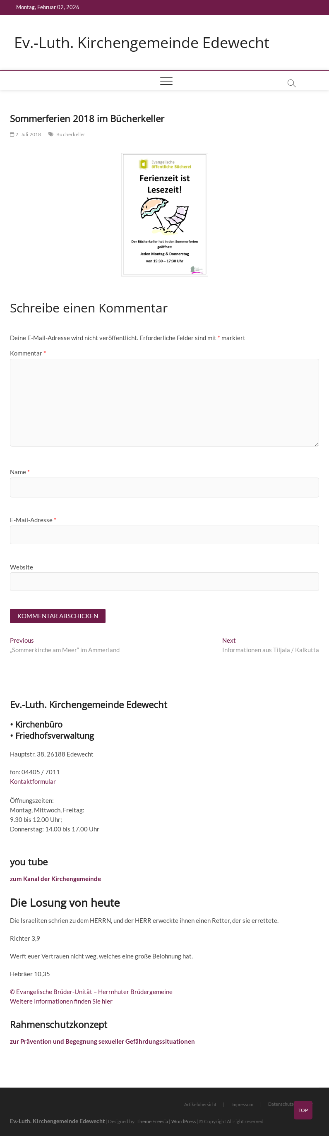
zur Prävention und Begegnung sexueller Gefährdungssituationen (102, 1041)
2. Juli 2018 (25, 134)
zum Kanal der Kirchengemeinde (55, 878)
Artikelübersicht (200, 1104)
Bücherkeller (70, 134)
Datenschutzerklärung (290, 1104)
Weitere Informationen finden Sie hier (61, 1001)
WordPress (183, 1121)
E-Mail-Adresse (33, 520)
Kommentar (28, 353)
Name (20, 472)
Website (21, 567)
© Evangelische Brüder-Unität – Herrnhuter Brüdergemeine (91, 991)
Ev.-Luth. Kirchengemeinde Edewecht (141, 43)
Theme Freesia (152, 1121)
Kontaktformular (33, 781)
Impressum (242, 1104)
